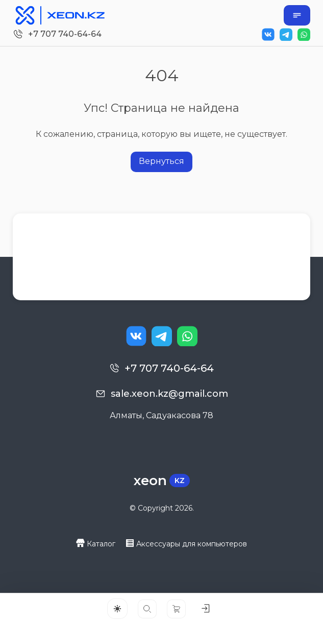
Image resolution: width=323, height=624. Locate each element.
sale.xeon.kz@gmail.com (169, 393)
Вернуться (161, 161)
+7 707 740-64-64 (65, 34)
